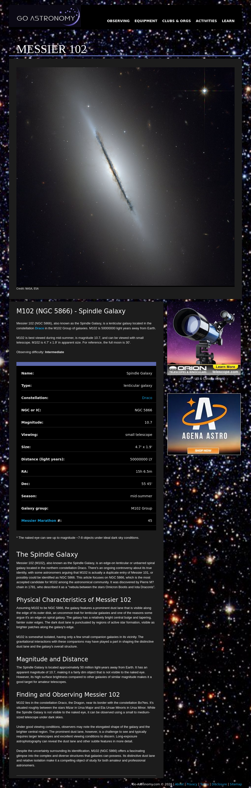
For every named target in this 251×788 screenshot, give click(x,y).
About (179, 784)
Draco (39, 328)
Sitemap (236, 784)
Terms (204, 784)
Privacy (192, 784)
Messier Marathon (38, 521)
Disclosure (219, 784)
